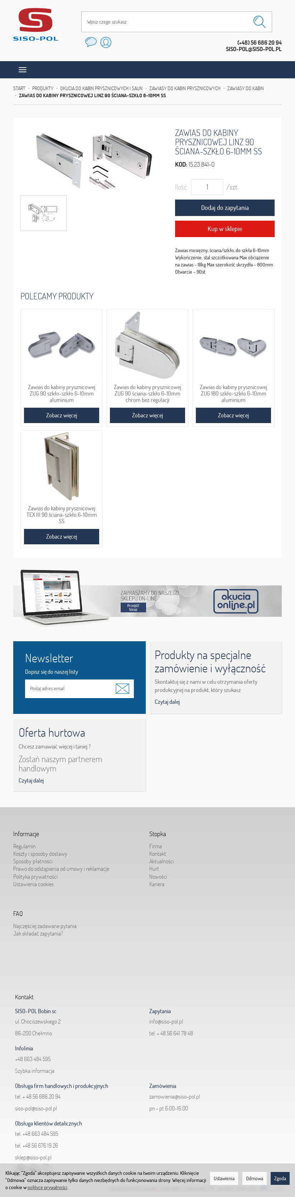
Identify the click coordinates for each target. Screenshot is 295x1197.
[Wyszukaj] (259, 22)
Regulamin (24, 845)
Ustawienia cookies (33, 883)
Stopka (157, 833)
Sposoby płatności (33, 860)
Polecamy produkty (56, 295)
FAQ (18, 913)
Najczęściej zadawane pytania (45, 924)
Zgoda (280, 1178)
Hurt (154, 868)
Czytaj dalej (167, 701)
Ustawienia (224, 1178)
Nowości (158, 875)
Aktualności (161, 860)
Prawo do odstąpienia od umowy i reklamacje (61, 868)
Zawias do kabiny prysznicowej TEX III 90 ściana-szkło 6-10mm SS (61, 515)
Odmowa (254, 1178)
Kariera (156, 883)
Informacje (26, 833)
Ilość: (181, 186)
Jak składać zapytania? (38, 932)
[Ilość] (207, 187)
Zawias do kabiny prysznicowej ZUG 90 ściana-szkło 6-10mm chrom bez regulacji (147, 393)
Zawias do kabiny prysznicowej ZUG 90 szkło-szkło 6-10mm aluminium (61, 393)
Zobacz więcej (61, 415)
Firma (155, 845)
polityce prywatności (47, 1187)
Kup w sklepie (225, 229)
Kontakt (157, 852)
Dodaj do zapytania (225, 207)
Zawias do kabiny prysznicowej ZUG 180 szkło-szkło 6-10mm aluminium (233, 393)
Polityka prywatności (35, 875)
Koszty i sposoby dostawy (40, 852)
